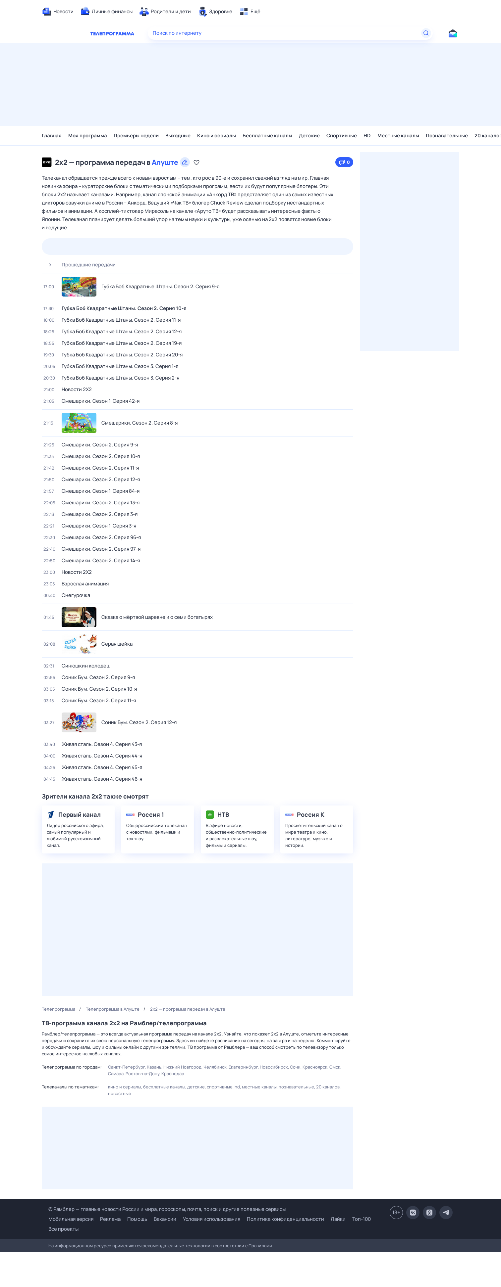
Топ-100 (361, 1219)
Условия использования (211, 1219)
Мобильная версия (70, 1219)
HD (367, 135)
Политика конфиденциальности (285, 1219)
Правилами (260, 1246)
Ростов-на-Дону (142, 1074)
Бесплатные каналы (267, 135)
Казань (154, 1067)
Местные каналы (398, 135)
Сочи (295, 1067)
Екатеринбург (243, 1067)
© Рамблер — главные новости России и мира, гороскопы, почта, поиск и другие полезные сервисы (167, 1209)
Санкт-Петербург (126, 1067)
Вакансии (165, 1219)
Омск (334, 1067)
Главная (52, 135)
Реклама (110, 1219)
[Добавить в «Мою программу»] (196, 162)
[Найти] (426, 33)
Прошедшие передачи (79, 264)
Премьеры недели (136, 135)
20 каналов (328, 1087)
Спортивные (341, 135)
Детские (309, 135)
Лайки (338, 1219)
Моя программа (87, 135)
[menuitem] (58, 12)
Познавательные (447, 135)
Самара (116, 1074)
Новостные (119, 1093)
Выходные (178, 135)
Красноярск (315, 1067)
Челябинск (215, 1067)
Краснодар (172, 1074)
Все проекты (63, 1228)
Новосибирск (274, 1067)
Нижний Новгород (182, 1067)
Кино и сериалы (216, 135)
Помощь (137, 1219)
